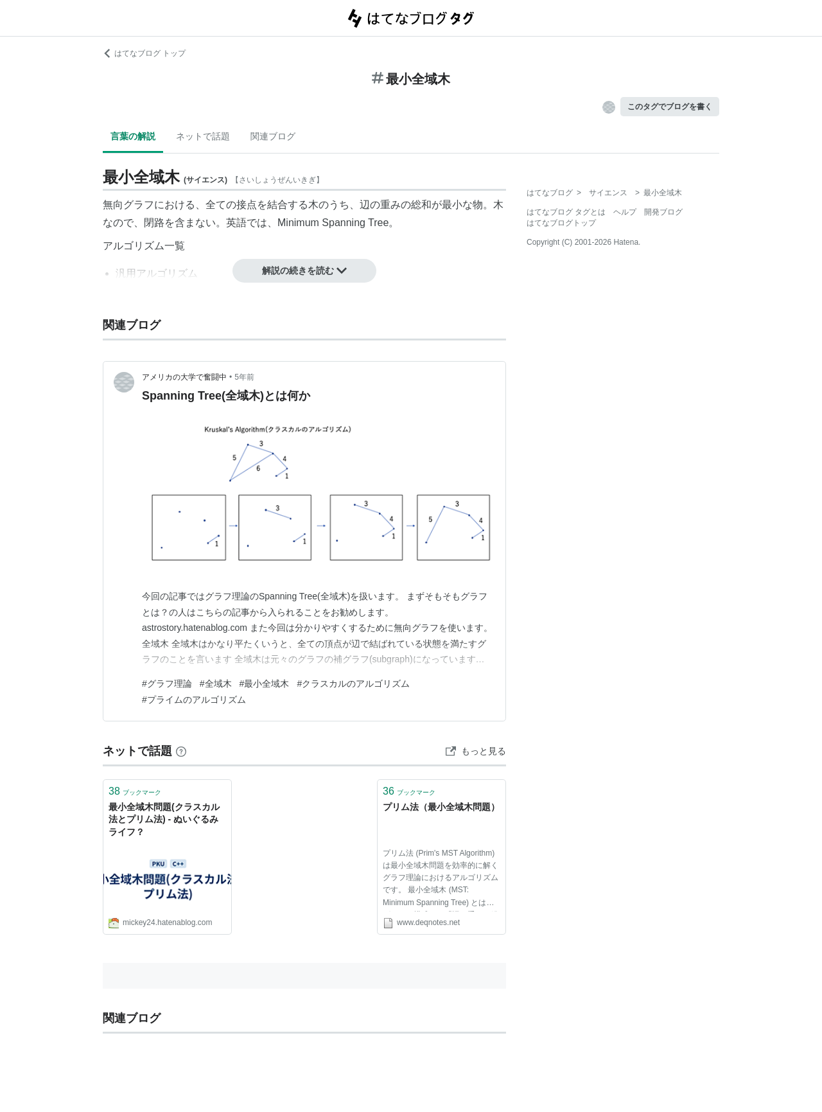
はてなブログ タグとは (566, 211)
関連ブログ (272, 136)
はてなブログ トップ (144, 53)
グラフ (138, 204)
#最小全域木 (265, 683)
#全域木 (216, 683)
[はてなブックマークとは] (181, 751)
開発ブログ (663, 211)
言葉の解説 (132, 136)
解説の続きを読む (304, 270)
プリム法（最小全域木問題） (441, 807)
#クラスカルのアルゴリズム (353, 683)
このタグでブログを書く (669, 106)
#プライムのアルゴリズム (194, 699)
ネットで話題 (203, 136)
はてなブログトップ (561, 222)
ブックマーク (135, 791)
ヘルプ (624, 211)
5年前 (244, 377)
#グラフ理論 (167, 683)
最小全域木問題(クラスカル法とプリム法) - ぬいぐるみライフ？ (164, 819)
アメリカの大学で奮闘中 (184, 377)
